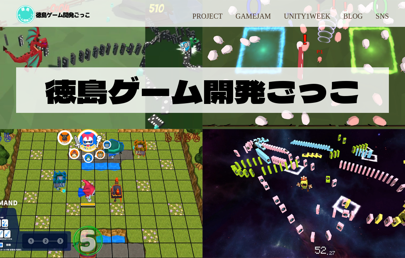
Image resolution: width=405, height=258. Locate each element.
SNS (382, 16)
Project (207, 16)
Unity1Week (307, 16)
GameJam (253, 16)
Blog (353, 16)
